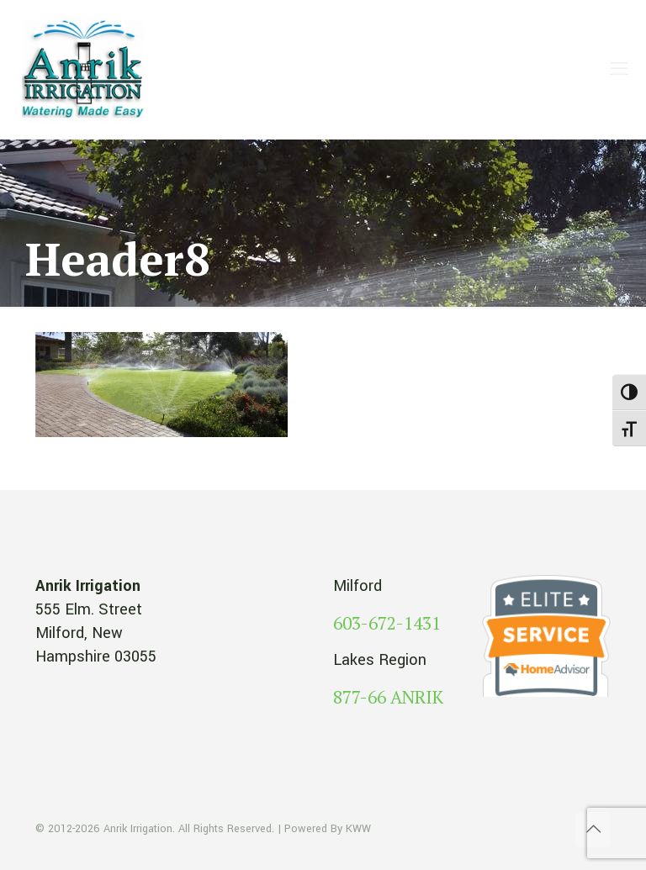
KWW (358, 828)
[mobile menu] (619, 69)
